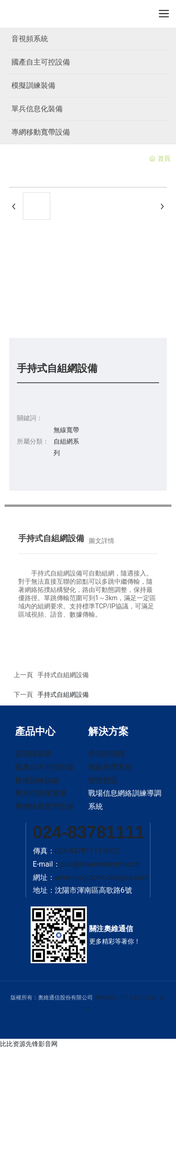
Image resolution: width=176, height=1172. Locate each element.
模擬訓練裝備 (33, 85)
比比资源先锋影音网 (29, 1043)
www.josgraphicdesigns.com (102, 877)
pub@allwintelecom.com (100, 864)
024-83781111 (89, 832)
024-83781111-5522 (88, 850)
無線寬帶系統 (110, 767)
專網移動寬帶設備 (40, 132)
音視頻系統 (29, 38)
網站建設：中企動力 (120, 997)
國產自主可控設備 (40, 62)
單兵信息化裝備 (37, 108)
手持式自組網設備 (63, 694)
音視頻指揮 (106, 753)
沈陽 (150, 997)
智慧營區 (102, 780)
